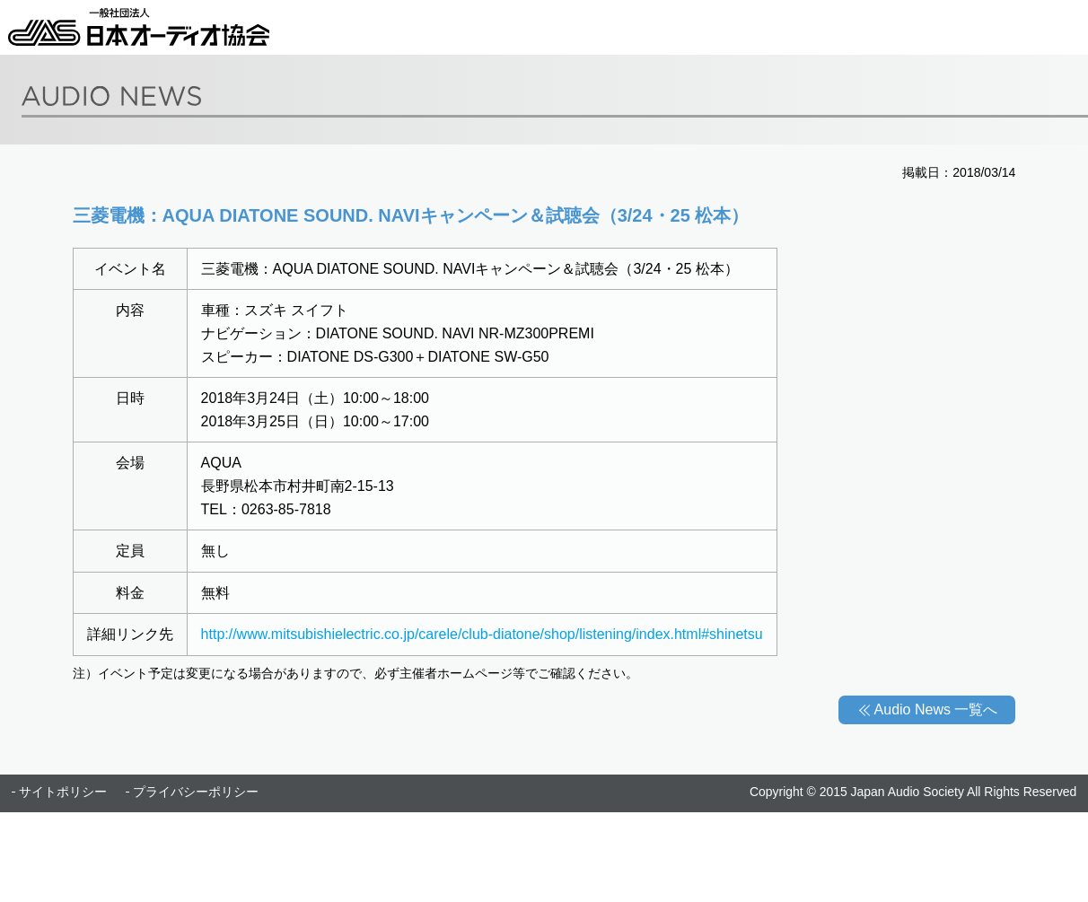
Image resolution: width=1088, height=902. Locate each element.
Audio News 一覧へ (936, 709)
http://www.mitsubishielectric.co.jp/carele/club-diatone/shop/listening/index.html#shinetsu (482, 634)
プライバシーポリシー (196, 791)
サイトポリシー (63, 791)
